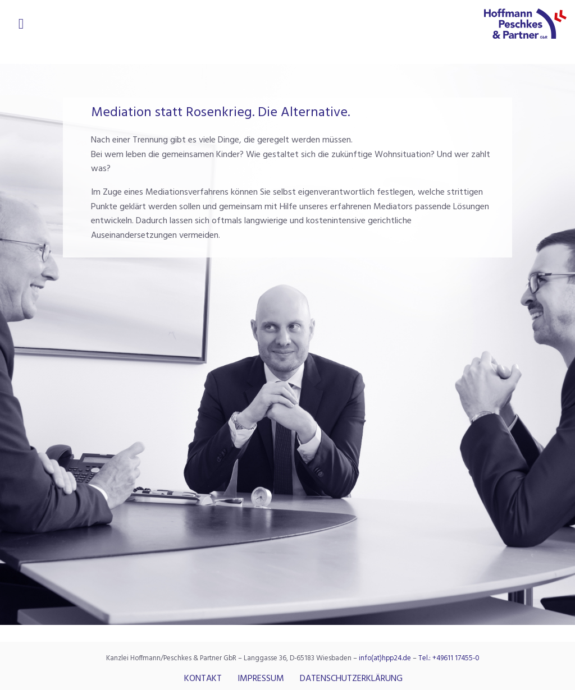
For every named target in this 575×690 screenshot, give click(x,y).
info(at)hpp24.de (385, 658)
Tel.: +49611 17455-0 (448, 658)
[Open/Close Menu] (21, 22)
